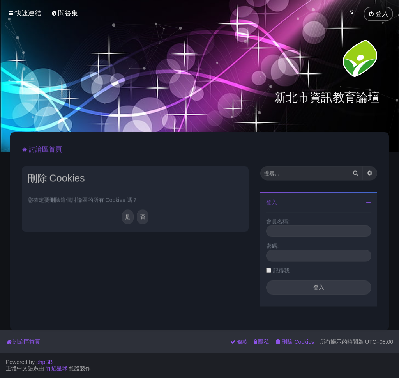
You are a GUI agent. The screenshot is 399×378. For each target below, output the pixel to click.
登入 (271, 201)
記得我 (281, 269)
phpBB (44, 362)
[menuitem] (64, 13)
